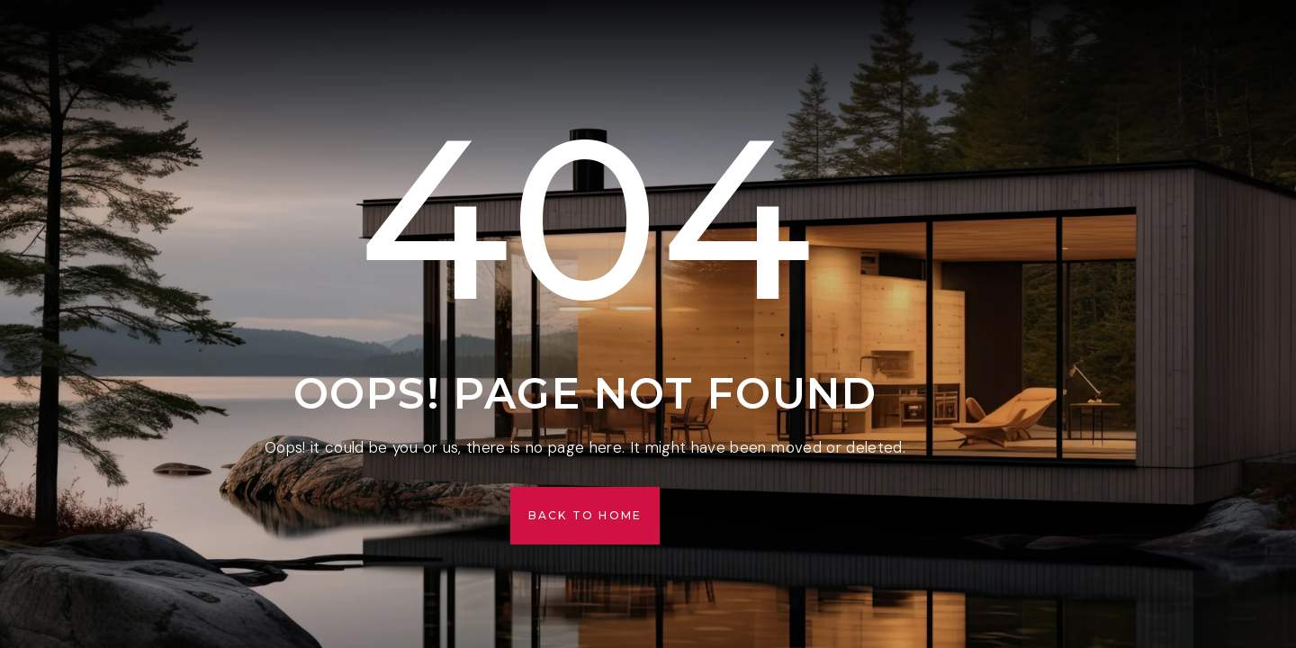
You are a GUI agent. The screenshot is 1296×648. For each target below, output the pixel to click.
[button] (585, 515)
